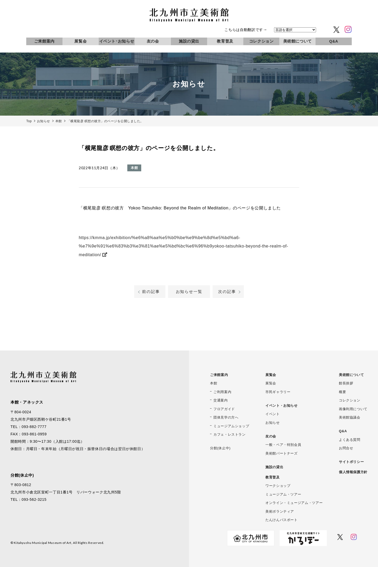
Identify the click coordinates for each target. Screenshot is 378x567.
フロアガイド (224, 409)
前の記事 (151, 291)
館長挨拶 (346, 383)
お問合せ (346, 448)
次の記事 (227, 291)
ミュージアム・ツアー (283, 494)
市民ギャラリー (277, 392)
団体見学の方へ (225, 417)
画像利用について (353, 409)
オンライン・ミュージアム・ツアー (294, 503)
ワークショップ (277, 486)
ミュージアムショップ (231, 426)
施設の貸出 (189, 41)
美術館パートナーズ (281, 453)
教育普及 (225, 41)
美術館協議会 (349, 417)
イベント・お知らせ (281, 406)
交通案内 (220, 400)
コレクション (261, 41)
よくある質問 (349, 440)
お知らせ (272, 423)
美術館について (297, 41)
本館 (213, 383)
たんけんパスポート (281, 520)
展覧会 (80, 41)
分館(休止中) (220, 448)
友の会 (153, 41)
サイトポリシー (351, 462)
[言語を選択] (295, 29)
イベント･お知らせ (116, 41)
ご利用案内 (222, 392)
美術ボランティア (279, 511)
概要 (342, 392)
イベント (272, 414)
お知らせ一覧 (189, 291)
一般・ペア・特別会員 (283, 445)
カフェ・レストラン (229, 434)
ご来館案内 (44, 41)
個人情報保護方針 (353, 472)
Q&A (333, 41)
